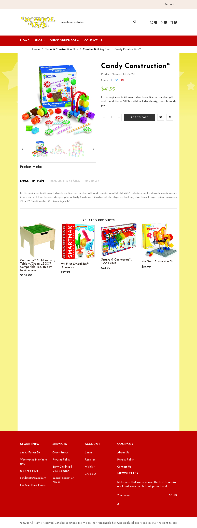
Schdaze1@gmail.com (33, 478)
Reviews (91, 181)
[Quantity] (111, 117)
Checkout (90, 474)
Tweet (116, 80)
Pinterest (122, 80)
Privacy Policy (125, 459)
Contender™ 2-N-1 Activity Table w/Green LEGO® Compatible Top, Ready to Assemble (37, 265)
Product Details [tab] (63, 181)
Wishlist (90, 467)
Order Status (60, 452)
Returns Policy (61, 459)
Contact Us (124, 467)
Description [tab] (32, 181)
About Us (123, 452)
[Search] (98, 22)
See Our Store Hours (33, 485)
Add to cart (139, 117)
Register (90, 459)
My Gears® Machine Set (158, 261)
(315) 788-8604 (29, 471)
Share (111, 80)
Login (88, 452)
